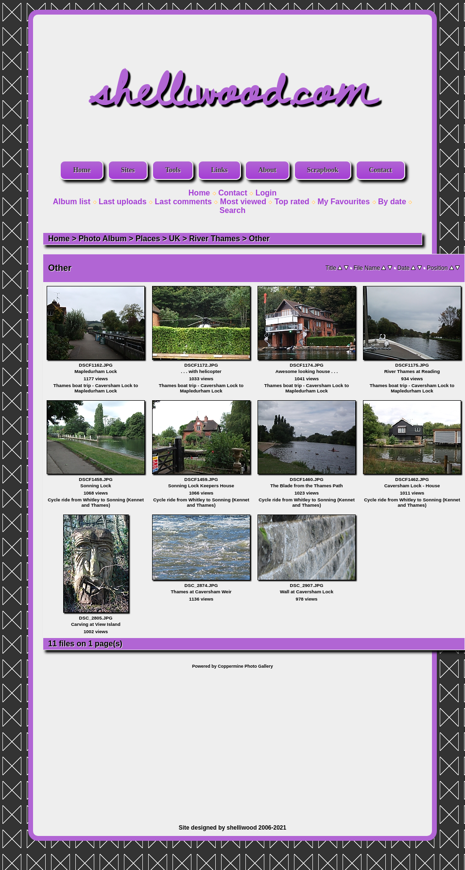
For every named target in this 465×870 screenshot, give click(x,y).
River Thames (214, 238)
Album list (71, 201)
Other (259, 238)
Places (148, 238)
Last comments (183, 201)
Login (266, 193)
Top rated (292, 201)
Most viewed (243, 201)
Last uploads (123, 201)
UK (174, 238)
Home (81, 170)
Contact (380, 170)
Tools (172, 170)
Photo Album (103, 238)
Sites (128, 170)
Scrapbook (323, 170)
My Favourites (344, 201)
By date (392, 201)
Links (219, 170)
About (267, 170)
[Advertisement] (233, 742)
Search (232, 210)
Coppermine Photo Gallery (245, 666)
